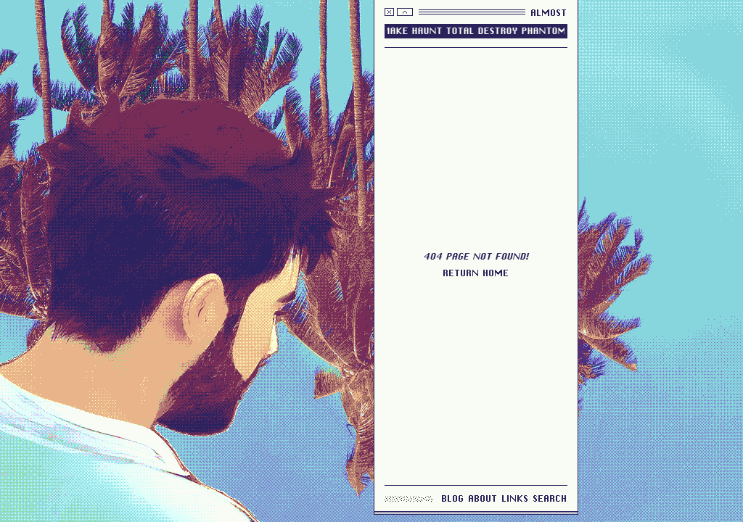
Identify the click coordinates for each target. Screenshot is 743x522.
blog (453, 498)
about (483, 498)
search (550, 498)
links (515, 498)
